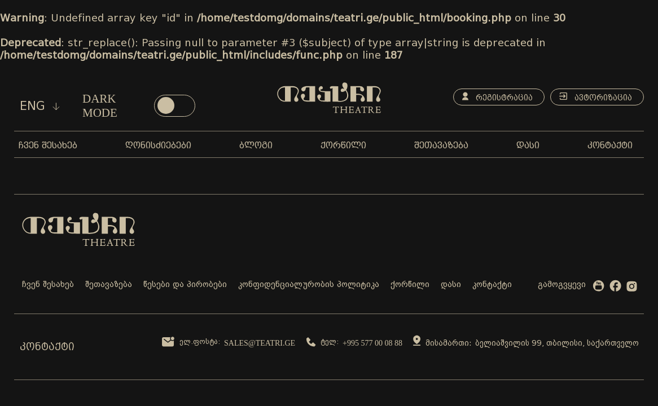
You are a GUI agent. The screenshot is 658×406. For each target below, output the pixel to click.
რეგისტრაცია (497, 97)
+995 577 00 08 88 (372, 343)
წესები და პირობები (185, 285)
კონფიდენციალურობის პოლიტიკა (308, 285)
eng (40, 106)
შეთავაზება (108, 285)
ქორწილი (410, 285)
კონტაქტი (492, 285)
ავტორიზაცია (595, 97)
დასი (451, 285)
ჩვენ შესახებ (48, 285)
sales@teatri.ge (259, 343)
